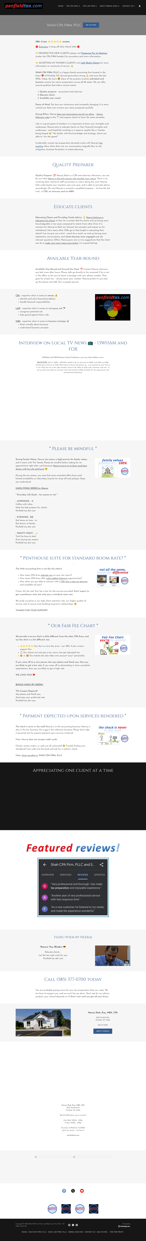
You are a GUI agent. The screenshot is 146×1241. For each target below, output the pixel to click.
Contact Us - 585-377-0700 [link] (96, 1236)
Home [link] (60, 9)
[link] (23, 9)
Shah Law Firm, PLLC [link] (57, 1236)
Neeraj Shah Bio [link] (75, 1236)
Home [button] (24, 1236)
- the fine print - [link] (116, 1236)
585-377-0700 (91, 25)
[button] (73, 9)
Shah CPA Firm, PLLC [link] (37, 1236)
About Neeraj (102, 1035)
